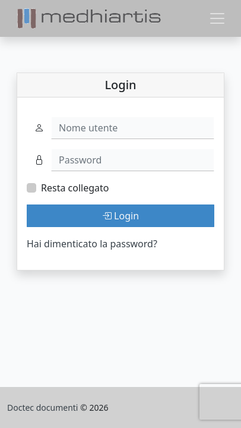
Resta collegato (75, 187)
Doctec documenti (43, 407)
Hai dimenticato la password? (92, 243)
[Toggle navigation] (217, 18)
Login (120, 215)
